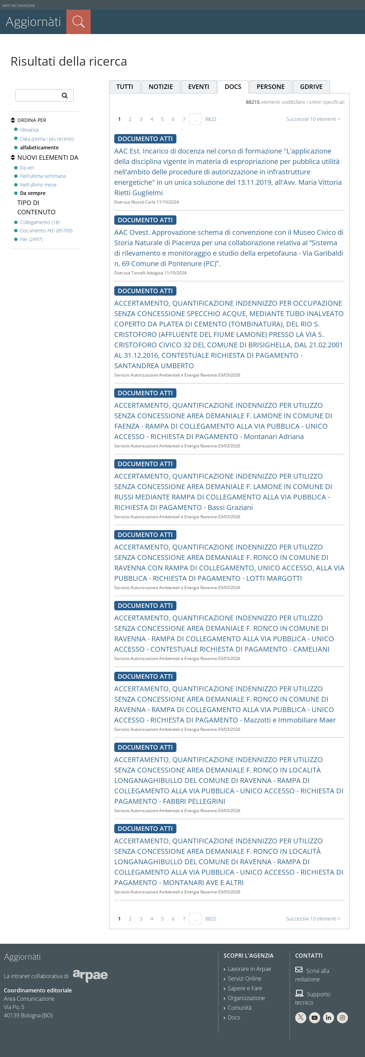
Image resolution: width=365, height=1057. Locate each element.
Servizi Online (245, 978)
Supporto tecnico (312, 998)
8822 (210, 119)
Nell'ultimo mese (38, 184)
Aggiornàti (33, 21)
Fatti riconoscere (18, 5)
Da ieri (27, 167)
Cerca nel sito (78, 22)
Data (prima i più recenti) (47, 138)
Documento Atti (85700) (46, 230)
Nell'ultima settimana (43, 176)
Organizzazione (246, 998)
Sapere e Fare (245, 988)
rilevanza (29, 129)
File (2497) (31, 239)
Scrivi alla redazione (312, 975)
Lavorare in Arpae (249, 969)
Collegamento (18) (40, 222)
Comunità (239, 1007)
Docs (234, 1017)
